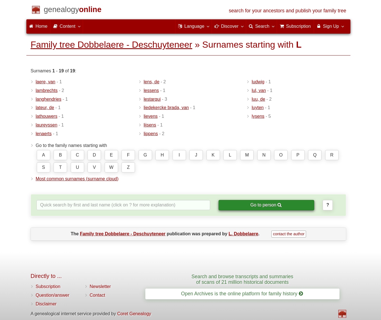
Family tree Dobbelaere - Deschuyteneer (111, 45)
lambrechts (47, 90)
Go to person (266, 204)
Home (38, 26)
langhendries (48, 99)
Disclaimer (46, 303)
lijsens (150, 125)
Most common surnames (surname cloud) (77, 178)
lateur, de (45, 107)
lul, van (259, 90)
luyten (258, 107)
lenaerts (44, 133)
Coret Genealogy (134, 313)
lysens (258, 116)
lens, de (151, 81)
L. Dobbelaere (243, 233)
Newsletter (100, 286)
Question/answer (52, 295)
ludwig (258, 81)
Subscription (48, 286)
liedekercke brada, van (166, 107)
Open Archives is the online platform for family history (242, 293)
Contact (97, 295)
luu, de (258, 99)
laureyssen (46, 125)
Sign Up (330, 26)
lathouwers (46, 116)
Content (66, 26)
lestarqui (152, 99)
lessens (151, 90)
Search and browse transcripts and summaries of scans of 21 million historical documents (242, 279)
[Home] (73, 10)
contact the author (288, 234)
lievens (151, 116)
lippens (151, 133)
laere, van (45, 81)
